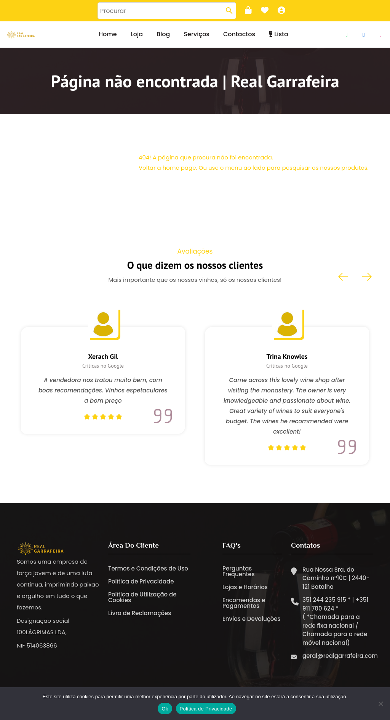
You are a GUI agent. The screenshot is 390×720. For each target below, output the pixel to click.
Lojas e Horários (245, 591)
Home (108, 34)
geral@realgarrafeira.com (340, 660)
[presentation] (343, 276)
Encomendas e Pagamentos (243, 606)
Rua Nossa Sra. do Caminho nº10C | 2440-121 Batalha (335, 582)
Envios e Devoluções (251, 622)
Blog (163, 34)
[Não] (380, 703)
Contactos (239, 34)
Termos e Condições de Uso (148, 572)
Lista (278, 34)
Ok (164, 709)
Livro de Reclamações (139, 617)
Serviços (196, 34)
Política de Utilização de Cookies (142, 601)
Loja (137, 34)
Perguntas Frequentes (238, 575)
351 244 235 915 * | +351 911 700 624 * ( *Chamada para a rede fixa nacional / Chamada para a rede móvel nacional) (335, 625)
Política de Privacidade (141, 585)
